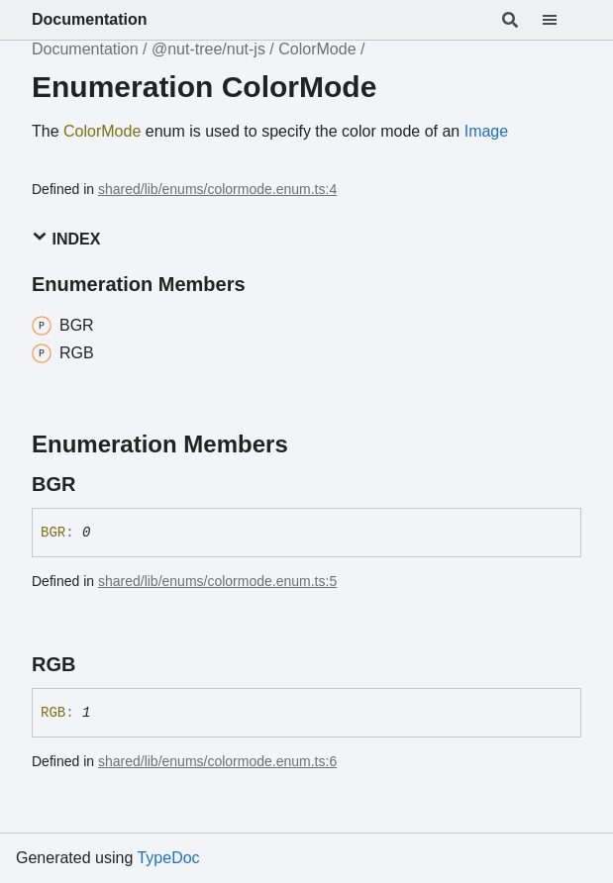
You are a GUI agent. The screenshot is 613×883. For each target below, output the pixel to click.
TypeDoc (168, 857)
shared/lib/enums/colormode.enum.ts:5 (217, 581)
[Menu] (561, 20)
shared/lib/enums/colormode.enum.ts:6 (217, 761)
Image (486, 131)
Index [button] (66, 238)
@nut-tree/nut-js (208, 49)
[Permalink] (93, 484)
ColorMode (317, 49)
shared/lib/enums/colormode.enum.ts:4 (217, 189)
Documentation (89, 19)
